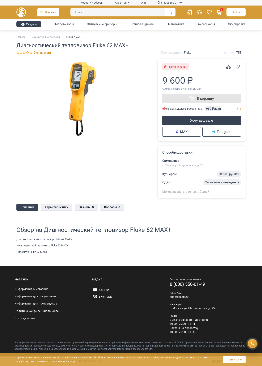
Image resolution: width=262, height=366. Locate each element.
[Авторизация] (236, 12)
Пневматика (175, 24)
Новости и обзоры (91, 2)
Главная (21, 37)
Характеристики (56, 207)
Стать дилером (25, 318)
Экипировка (237, 24)
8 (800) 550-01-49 (170, 2)
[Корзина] (219, 12)
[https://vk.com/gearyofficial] (102, 297)
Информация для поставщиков (36, 303)
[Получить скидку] (252, 344)
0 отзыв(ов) (42, 52)
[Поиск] (122, 12)
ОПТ (143, 2)
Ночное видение (142, 24)
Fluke (187, 52)
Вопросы (112, 207)
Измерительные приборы (46, 37)
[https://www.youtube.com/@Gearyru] (100, 290)
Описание (27, 207)
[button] (48, 12)
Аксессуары (206, 24)
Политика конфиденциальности (37, 311)
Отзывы (86, 207)
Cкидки (29, 24)
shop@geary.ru (179, 297)
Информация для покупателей (35, 296)
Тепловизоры (64, 24)
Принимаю (234, 359)
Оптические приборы (102, 24)
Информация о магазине (31, 289)
